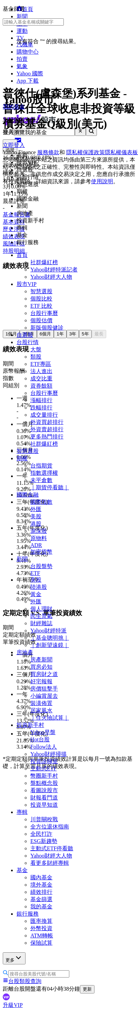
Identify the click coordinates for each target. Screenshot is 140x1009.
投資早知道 (44, 805)
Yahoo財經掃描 (48, 754)
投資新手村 (30, 725)
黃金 (35, 594)
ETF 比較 (41, 306)
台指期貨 (41, 466)
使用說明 (102, 181)
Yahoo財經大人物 (51, 277)
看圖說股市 (44, 790)
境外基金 (41, 885)
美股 (35, 516)
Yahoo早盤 (43, 732)
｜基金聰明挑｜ (49, 638)
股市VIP (27, 284)
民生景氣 (41, 616)
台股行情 (28, 342)
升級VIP (13, 1005)
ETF (35, 573)
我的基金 (41, 906)
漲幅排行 (41, 400)
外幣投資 (41, 928)
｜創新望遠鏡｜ (49, 645)
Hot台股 (40, 739)
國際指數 (41, 502)
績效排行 (41, 892)
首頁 (22, 255)
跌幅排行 (41, 407)
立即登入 (14, 145)
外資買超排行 (46, 422)
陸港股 (38, 587)
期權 (22, 458)
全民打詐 (41, 834)
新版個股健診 (46, 328)
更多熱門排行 (46, 436)
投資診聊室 (44, 761)
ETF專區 (40, 364)
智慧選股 (41, 291)
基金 (22, 870)
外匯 (35, 509)
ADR (36, 545)
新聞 (22, 559)
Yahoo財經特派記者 (54, 269)
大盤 (35, 349)
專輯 (22, 812)
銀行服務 (28, 914)
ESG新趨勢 (43, 841)
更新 (87, 989)
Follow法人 (43, 747)
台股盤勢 (41, 566)
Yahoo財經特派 (48, 630)
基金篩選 (41, 899)
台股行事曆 (44, 313)
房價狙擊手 (44, 689)
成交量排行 (44, 415)
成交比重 (41, 378)
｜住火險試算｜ (49, 718)
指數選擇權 (44, 473)
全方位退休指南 (49, 827)
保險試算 (41, 943)
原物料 (38, 538)
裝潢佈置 (41, 703)
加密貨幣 (41, 552)
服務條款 (48, 152)
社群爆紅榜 (44, 262)
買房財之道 (44, 674)
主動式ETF (43, 768)
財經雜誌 (41, 623)
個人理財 (41, 609)
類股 (35, 357)
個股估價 (41, 320)
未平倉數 (41, 480)
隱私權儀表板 (121, 152)
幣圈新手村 (44, 776)
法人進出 (41, 371)
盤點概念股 (44, 783)
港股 (35, 524)
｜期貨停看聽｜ (49, 487)
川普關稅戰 (44, 819)
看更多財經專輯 (49, 863)
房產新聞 (41, 660)
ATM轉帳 (41, 935)
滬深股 (38, 531)
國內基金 (41, 877)
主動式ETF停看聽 (51, 848)
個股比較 (41, 299)
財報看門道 (44, 797)
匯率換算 (41, 921)
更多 (14, 958)
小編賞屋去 (44, 696)
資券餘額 (41, 386)
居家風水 (41, 710)
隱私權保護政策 (85, 152)
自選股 (25, 335)
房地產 (25, 652)
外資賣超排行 (46, 429)
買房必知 (41, 667)
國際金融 (28, 495)
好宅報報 (41, 681)
